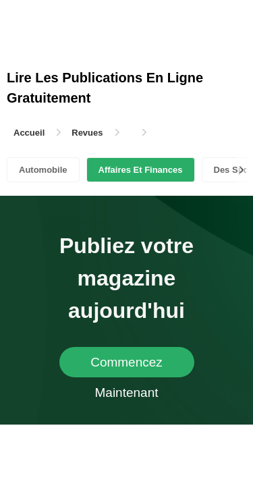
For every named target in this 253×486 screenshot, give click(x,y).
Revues (87, 133)
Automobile (43, 170)
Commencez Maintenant (126, 366)
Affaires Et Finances (141, 170)
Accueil (29, 133)
